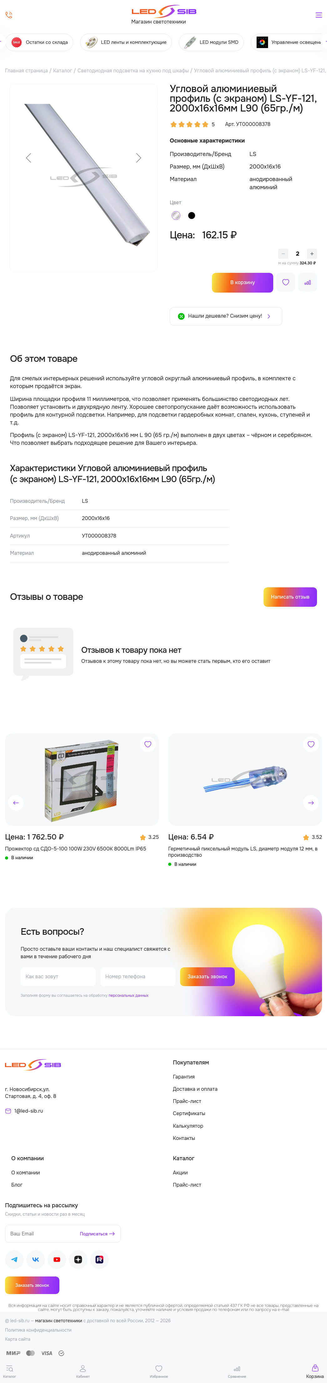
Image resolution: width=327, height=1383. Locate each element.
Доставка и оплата (195, 1089)
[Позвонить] (9, 15)
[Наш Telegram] (14, 1260)
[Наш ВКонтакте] (35, 1260)
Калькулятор (188, 1126)
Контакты (184, 1138)
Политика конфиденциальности (38, 1330)
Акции (180, 1173)
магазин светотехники (58, 1321)
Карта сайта (17, 1339)
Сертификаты (189, 1113)
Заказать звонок (208, 977)
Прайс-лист (187, 1101)
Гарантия (184, 1077)
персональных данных (128, 995)
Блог (17, 1185)
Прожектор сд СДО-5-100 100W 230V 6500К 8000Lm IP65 (75, 849)
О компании (25, 1173)
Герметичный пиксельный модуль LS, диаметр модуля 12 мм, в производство (243, 852)
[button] (16, 803)
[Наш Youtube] (57, 1260)
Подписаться (94, 1234)
